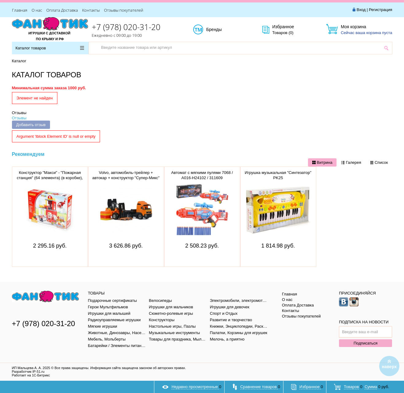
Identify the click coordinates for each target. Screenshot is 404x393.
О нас (37, 10)
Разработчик (28, 371)
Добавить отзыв (31, 124)
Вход (360, 9)
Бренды (220, 30)
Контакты (91, 10)
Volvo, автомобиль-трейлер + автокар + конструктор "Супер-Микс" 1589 (126, 177)
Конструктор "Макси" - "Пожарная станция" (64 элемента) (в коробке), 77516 (50, 177)
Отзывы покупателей (123, 10)
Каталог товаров (50, 48)
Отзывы (19, 112)
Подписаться (366, 343)
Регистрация (380, 9)
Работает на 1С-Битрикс (31, 375)
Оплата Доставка (62, 10)
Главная (19, 10)
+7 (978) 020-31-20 (126, 27)
